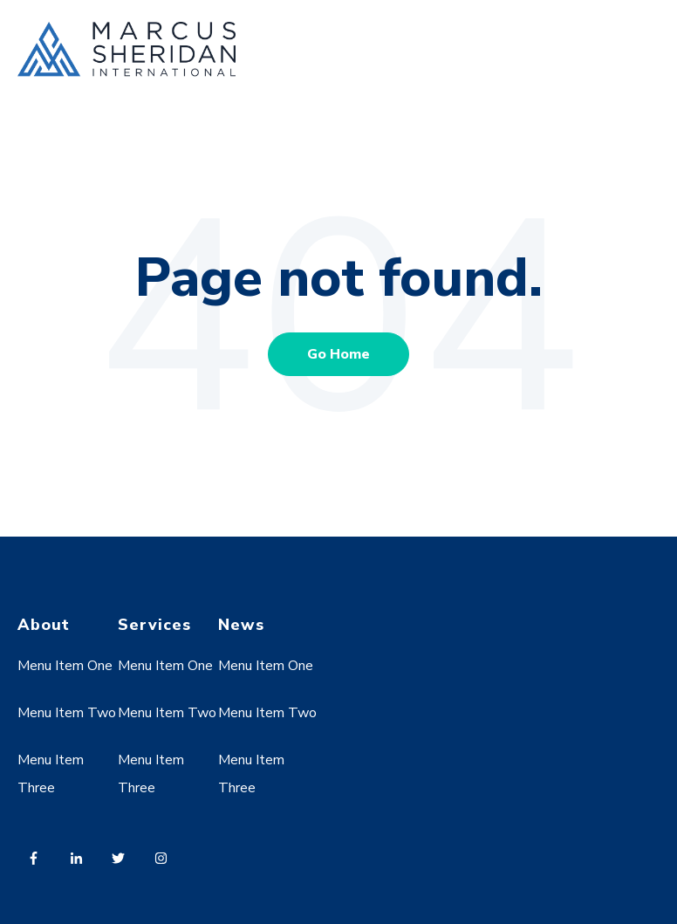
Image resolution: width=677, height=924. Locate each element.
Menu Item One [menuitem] (65, 665)
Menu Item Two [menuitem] (66, 712)
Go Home (338, 354)
